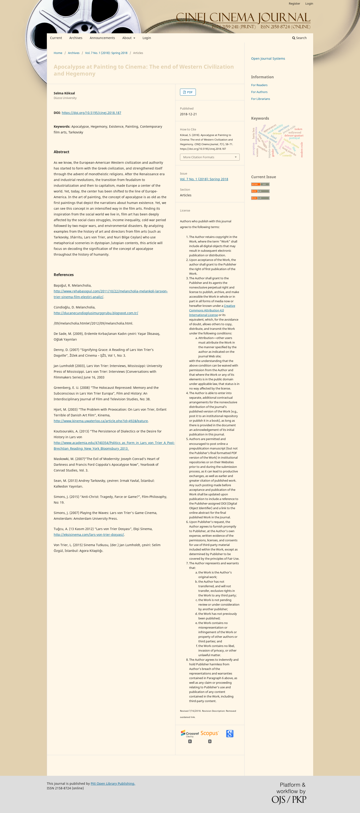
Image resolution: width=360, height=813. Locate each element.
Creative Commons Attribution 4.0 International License (212, 310)
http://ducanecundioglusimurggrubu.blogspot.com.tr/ (96, 313)
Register (294, 3)
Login (147, 38)
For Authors (259, 92)
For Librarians (260, 99)
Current (56, 38)
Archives (75, 38)
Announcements (102, 38)
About (127, 38)
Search (299, 38)
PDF (189, 92)
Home (58, 53)
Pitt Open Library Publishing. (113, 783)
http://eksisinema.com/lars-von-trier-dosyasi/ (89, 534)
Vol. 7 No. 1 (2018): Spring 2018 (106, 53)
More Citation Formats (198, 157)
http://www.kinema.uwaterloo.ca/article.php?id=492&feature (101, 421)
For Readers (259, 85)
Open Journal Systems (268, 58)
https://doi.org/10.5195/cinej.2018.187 (91, 112)
